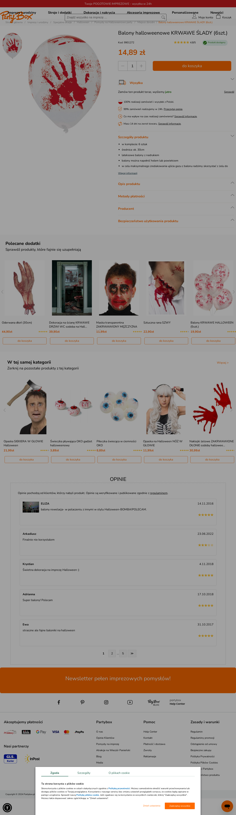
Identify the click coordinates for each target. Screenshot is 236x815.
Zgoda (54, 773)
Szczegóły (83, 773)
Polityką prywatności (119, 788)
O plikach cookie (119, 773)
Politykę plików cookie (87, 795)
